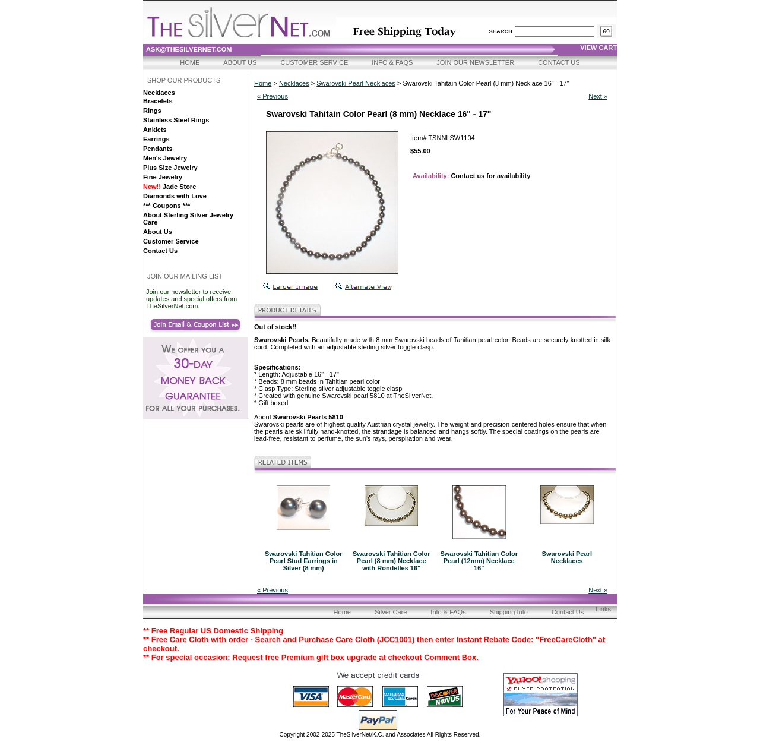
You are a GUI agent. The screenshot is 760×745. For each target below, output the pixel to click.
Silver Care (391, 611)
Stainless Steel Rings (176, 120)
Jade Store (169, 186)
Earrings (156, 139)
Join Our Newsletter (475, 62)
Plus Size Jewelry (170, 167)
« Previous (272, 96)
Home (190, 62)
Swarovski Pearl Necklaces (355, 83)
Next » (597, 96)
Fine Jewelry (162, 177)
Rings (152, 110)
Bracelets (158, 101)
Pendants (158, 148)
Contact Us (559, 62)
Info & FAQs (392, 62)
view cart (598, 47)
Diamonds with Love (175, 196)
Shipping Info (509, 611)
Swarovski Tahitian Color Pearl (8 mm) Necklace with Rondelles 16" (391, 561)
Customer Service (314, 62)
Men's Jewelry (165, 158)
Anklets (155, 129)
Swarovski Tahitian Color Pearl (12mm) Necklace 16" (479, 561)
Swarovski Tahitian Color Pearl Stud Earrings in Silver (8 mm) (304, 561)
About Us (239, 62)
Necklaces (159, 92)
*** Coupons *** (166, 205)
